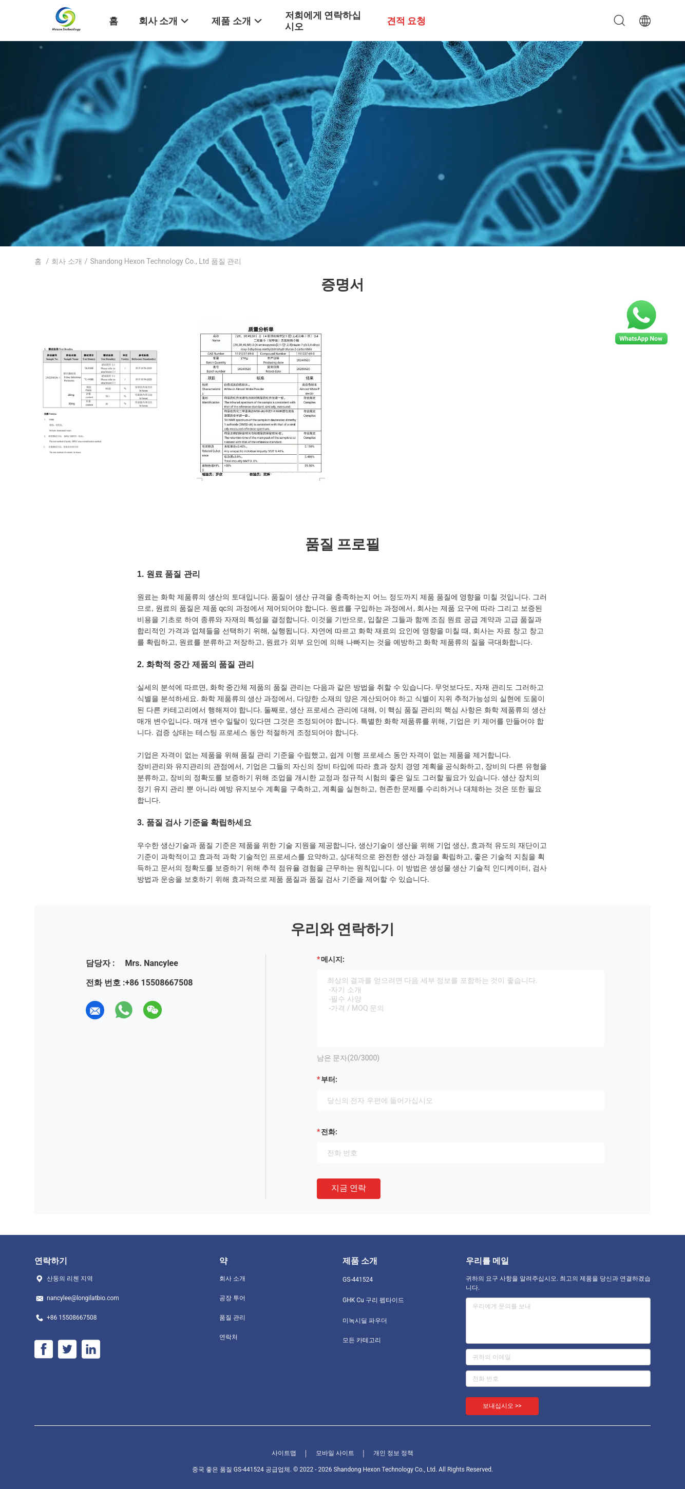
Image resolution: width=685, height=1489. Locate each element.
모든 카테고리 (361, 1340)
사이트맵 (284, 1453)
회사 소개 (66, 261)
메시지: (333, 959)
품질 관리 (232, 1317)
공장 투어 (232, 1298)
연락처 (228, 1337)
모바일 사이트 (335, 1453)
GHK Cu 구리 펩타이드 (373, 1300)
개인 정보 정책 (393, 1453)
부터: (329, 1079)
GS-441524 (357, 1279)
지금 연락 (348, 1188)
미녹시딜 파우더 (364, 1320)
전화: (329, 1132)
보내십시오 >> (502, 1405)
